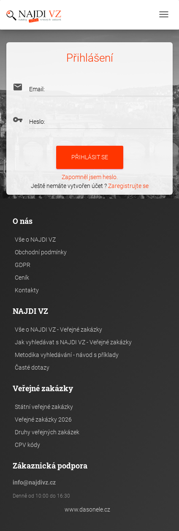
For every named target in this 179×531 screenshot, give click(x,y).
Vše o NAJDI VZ (35, 239)
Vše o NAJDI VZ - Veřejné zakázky (58, 329)
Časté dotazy (32, 367)
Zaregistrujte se (128, 185)
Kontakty (27, 290)
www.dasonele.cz (87, 509)
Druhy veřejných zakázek (47, 432)
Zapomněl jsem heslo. (90, 177)
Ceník (22, 277)
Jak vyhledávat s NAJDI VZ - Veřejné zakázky (73, 342)
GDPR (22, 264)
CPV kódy (27, 444)
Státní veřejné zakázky (44, 406)
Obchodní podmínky (41, 252)
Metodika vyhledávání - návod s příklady (67, 354)
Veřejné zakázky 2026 (43, 419)
